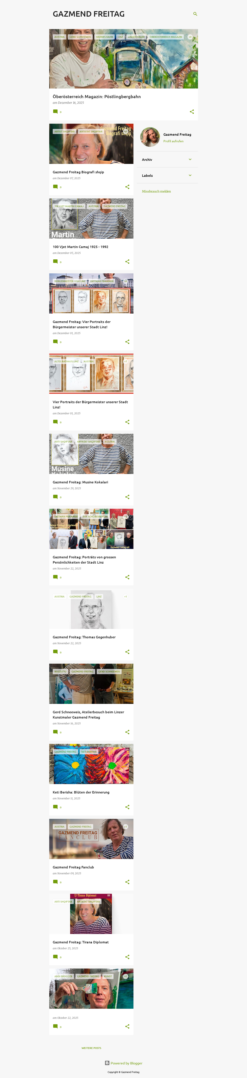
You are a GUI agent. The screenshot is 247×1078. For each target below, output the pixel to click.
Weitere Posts (91, 1048)
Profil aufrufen (173, 141)
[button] (191, 112)
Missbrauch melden (156, 191)
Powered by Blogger (123, 1063)
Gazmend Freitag (177, 134)
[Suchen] (195, 14)
